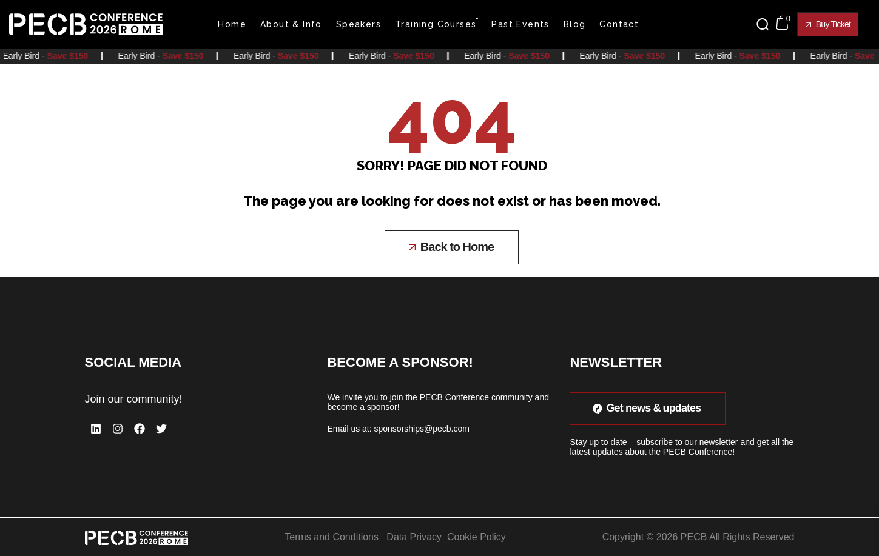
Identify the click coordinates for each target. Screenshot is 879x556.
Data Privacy (414, 536)
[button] (765, 24)
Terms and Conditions (332, 536)
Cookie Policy (476, 536)
